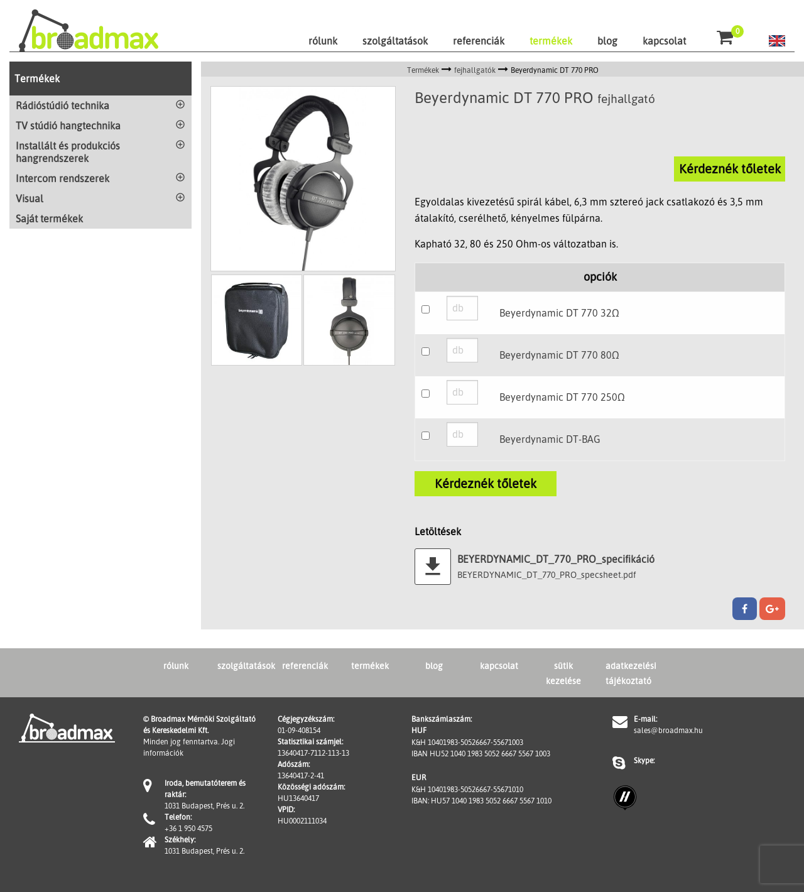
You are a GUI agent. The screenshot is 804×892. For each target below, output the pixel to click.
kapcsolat (664, 41)
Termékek (37, 78)
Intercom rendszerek (62, 178)
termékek (551, 41)
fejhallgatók (475, 70)
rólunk (322, 41)
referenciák (478, 41)
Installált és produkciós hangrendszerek (68, 152)
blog (607, 41)
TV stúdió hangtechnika (68, 125)
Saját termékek (49, 218)
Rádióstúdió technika (62, 105)
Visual (29, 198)
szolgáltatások (395, 41)
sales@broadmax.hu (668, 730)
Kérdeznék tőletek (730, 169)
